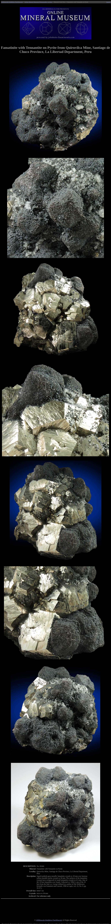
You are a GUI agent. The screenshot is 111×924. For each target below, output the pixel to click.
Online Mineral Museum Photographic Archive (38, 2)
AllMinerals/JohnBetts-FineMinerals (12, 2)
